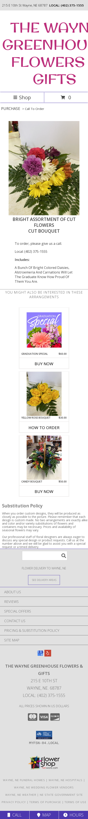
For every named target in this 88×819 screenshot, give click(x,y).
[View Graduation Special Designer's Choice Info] (44, 330)
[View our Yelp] (47, 655)
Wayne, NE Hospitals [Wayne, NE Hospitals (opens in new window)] (66, 780)
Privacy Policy (14, 802)
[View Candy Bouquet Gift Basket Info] (44, 457)
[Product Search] (44, 555)
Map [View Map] (44, 815)
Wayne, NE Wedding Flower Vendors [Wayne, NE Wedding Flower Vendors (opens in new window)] (44, 787)
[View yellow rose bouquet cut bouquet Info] (44, 393)
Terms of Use (75, 802)
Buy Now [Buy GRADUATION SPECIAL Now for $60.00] (44, 363)
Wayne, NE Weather (20, 795)
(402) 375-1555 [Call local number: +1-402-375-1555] (72, 5)
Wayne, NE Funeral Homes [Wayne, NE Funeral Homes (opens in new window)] (24, 780)
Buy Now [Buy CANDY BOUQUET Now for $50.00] (44, 491)
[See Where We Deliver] (44, 580)
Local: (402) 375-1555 (31, 251)
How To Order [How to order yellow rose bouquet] (44, 427)
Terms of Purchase (45, 802)
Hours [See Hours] (73, 815)
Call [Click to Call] (15, 815)
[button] (44, 735)
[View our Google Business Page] (40, 655)
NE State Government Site (61, 795)
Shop (22, 97)
